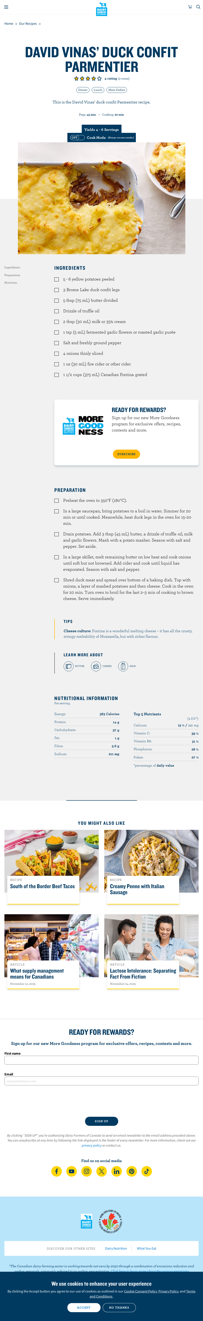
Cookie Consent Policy (140, 1291)
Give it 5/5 (99, 78)
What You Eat (146, 1248)
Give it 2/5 (82, 78)
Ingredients (12, 267)
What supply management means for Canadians (37, 974)
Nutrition (10, 282)
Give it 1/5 (76, 78)
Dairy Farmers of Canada (101, 9)
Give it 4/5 (94, 78)
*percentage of (154, 765)
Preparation (12, 275)
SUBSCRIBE (126, 454)
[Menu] (6, 7)
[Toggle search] (198, 7)
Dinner (82, 90)
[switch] (101, 137)
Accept (84, 1307)
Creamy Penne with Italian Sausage (137, 889)
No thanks (119, 1307)
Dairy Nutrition (116, 1248)
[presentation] (101, 1101)
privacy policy (92, 1145)
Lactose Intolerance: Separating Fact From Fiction (143, 974)
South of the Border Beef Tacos (42, 886)
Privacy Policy (168, 1291)
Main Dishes (116, 90)
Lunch (98, 90)
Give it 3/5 (88, 78)
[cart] (190, 7)
